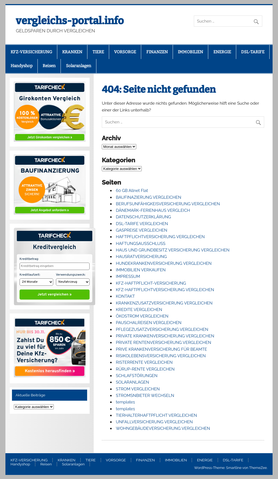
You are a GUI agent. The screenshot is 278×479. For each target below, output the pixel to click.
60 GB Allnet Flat (132, 190)
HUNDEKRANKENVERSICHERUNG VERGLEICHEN (163, 263)
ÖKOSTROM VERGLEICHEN (142, 316)
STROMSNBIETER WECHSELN (145, 395)
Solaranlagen (78, 65)
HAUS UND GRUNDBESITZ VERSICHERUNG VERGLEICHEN (172, 250)
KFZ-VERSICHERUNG (31, 51)
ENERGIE (222, 51)
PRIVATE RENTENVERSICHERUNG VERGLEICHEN (163, 342)
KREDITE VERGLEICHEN (139, 309)
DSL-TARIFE (252, 51)
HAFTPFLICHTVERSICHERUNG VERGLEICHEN (160, 236)
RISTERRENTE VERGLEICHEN (144, 362)
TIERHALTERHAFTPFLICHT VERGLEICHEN (156, 415)
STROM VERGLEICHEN (138, 389)
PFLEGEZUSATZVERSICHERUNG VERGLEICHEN (162, 329)
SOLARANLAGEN (132, 382)
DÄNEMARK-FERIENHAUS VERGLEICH (153, 210)
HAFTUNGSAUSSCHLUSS (140, 243)
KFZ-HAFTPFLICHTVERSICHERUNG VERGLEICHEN (165, 289)
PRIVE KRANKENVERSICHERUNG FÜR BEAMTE (161, 349)
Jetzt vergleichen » (54, 293)
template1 (125, 402)
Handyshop (22, 65)
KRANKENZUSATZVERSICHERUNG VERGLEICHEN (164, 303)
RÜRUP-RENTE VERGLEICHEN (145, 369)
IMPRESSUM (128, 276)
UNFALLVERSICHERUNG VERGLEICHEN (154, 421)
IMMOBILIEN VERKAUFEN (141, 270)
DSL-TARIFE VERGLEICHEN (142, 223)
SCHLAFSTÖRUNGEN (136, 375)
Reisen (49, 65)
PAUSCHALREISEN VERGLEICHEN (148, 322)
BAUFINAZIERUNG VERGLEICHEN (148, 197)
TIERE (98, 51)
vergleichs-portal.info (70, 20)
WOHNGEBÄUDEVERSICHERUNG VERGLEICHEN (163, 428)
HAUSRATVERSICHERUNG (141, 256)
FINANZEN (157, 51)
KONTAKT (125, 296)
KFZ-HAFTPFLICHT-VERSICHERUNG (151, 283)
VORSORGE (125, 51)
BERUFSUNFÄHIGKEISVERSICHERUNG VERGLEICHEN (168, 203)
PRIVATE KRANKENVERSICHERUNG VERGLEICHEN (165, 336)
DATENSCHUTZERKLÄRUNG (143, 216)
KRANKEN (72, 51)
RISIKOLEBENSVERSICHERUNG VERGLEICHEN (161, 355)
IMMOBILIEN (190, 51)
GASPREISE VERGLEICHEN (141, 230)
